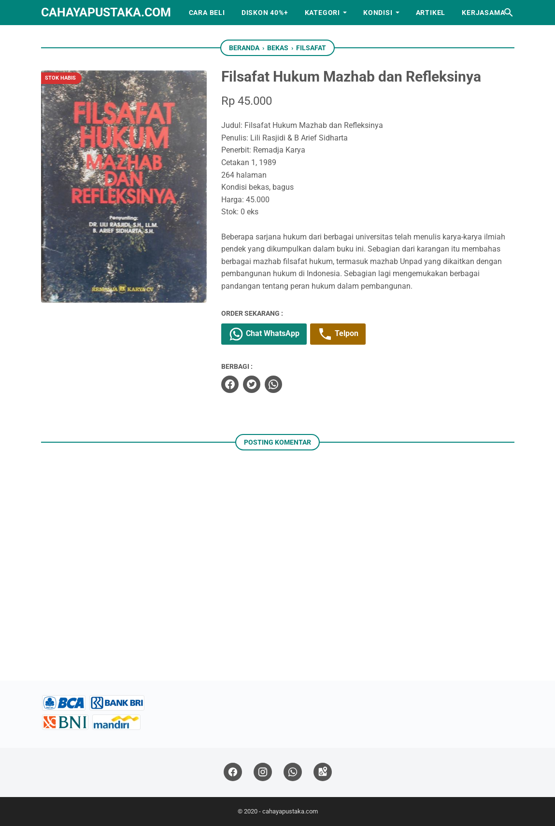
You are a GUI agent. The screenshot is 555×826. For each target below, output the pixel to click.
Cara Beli (207, 12)
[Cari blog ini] (508, 12)
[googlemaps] (322, 772)
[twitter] (251, 384)
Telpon (337, 334)
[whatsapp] (273, 384)
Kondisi (378, 12)
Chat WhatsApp (263, 334)
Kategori (322, 12)
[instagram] (263, 772)
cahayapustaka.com (106, 12)
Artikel (431, 12)
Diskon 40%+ (265, 12)
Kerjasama (483, 12)
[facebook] (230, 384)
